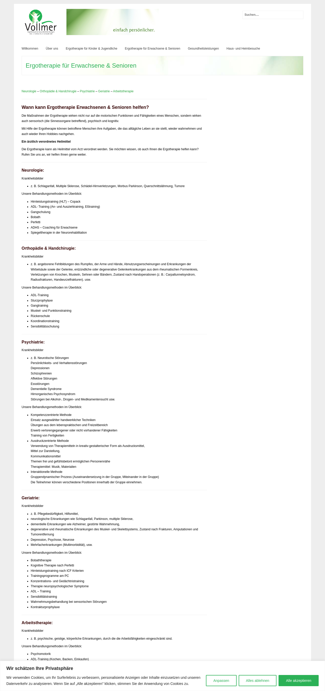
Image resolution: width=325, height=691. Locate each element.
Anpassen (221, 681)
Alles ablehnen (257, 681)
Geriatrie (104, 91)
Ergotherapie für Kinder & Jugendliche (91, 48)
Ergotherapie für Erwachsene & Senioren (152, 48)
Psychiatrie (87, 91)
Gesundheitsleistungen (203, 48)
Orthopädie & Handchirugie (58, 91)
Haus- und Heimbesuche (243, 48)
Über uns (52, 48)
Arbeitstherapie (123, 91)
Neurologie (29, 91)
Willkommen (30, 48)
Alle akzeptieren (298, 681)
